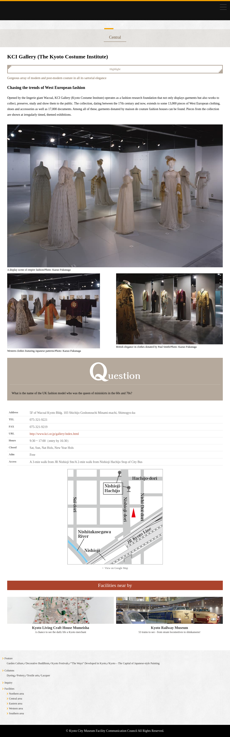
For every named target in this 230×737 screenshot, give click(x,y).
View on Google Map (116, 568)
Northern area (16, 693)
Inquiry (8, 682)
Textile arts (33, 675)
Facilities (9, 688)
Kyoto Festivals (60, 663)
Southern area (16, 713)
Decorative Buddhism (37, 663)
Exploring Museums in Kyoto (33, 25)
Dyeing (11, 675)
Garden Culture (15, 663)
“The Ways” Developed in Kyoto (88, 663)
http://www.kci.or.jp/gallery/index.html (54, 434)
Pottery (21, 675)
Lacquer (45, 675)
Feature (8, 658)
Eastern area (15, 703)
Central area (15, 698)
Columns (9, 670)
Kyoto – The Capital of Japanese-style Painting (134, 663)
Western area (16, 708)
